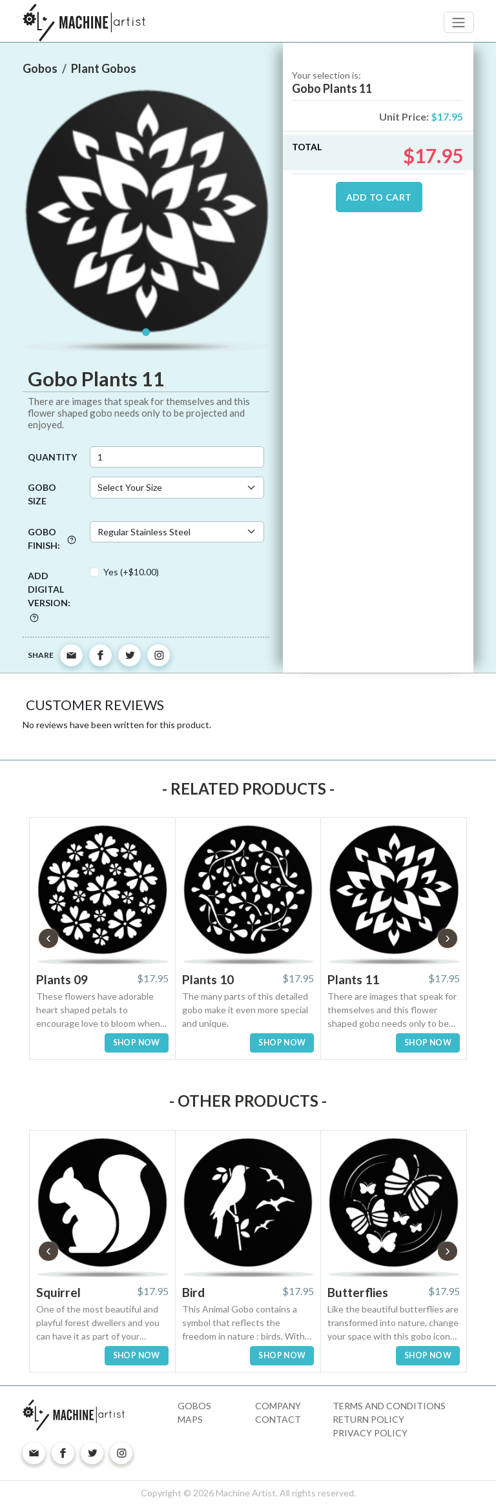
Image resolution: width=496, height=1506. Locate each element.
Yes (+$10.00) (131, 571)
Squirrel (58, 1292)
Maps (190, 1419)
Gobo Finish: (52, 538)
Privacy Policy (370, 1432)
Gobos (194, 1405)
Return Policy (368, 1419)
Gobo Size (42, 494)
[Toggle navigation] (459, 22)
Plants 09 (62, 979)
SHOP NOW (136, 1042)
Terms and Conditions (389, 1405)
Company (278, 1405)
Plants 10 (208, 979)
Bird (193, 1292)
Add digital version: (49, 596)
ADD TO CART (379, 197)
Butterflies (357, 1292)
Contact (278, 1419)
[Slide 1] (146, 332)
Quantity (52, 456)
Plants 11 (353, 979)
